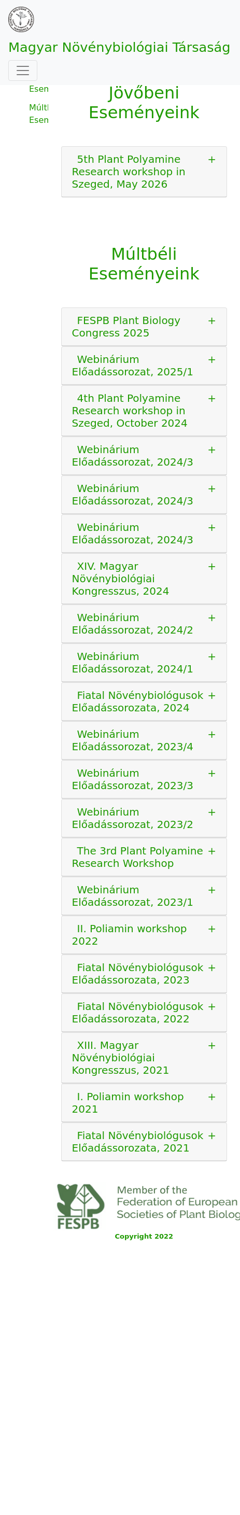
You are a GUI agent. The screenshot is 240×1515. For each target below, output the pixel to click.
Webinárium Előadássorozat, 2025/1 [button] (132, 365)
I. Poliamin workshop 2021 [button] (128, 1102)
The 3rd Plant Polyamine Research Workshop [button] (137, 857)
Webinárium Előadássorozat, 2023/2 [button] (132, 818)
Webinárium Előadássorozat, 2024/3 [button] (132, 455)
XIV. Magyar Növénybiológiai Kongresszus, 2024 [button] (121, 578)
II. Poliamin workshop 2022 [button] (129, 934)
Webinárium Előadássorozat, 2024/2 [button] (132, 623)
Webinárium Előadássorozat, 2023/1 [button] (132, 895)
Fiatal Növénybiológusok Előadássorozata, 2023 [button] (138, 973)
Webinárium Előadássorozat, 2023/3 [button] (132, 779)
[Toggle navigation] (22, 70)
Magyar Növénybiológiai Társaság (119, 47)
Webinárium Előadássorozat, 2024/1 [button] (132, 662)
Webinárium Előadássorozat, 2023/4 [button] (132, 740)
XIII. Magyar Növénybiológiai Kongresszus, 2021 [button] (121, 1057)
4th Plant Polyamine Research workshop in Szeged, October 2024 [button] (130, 410)
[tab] (144, 172)
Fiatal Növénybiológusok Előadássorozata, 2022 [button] (138, 1012)
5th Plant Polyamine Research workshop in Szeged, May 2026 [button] (129, 171)
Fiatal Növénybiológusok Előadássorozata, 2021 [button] (138, 1141)
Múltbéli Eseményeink (38, 114)
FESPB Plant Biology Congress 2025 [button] (126, 326)
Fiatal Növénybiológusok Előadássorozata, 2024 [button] (138, 701)
